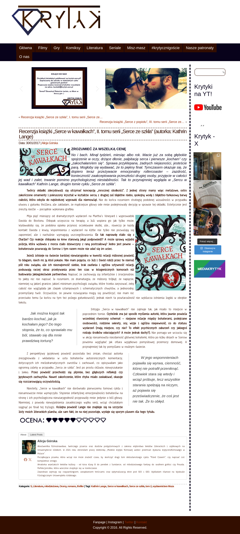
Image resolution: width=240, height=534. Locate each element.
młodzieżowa (51, 486)
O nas (24, 57)
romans (72, 486)
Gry (57, 48)
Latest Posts (36, 434)
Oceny (63, 486)
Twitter (129, 522)
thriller (80, 486)
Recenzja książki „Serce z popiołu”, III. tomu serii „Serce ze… (142, 122)
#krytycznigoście (166, 48)
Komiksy (73, 48)
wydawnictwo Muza (163, 486)
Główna (25, 48)
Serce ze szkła (136, 486)
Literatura (95, 48)
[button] (21, 88)
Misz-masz (136, 48)
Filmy (42, 48)
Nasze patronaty (200, 48)
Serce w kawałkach (117, 486)
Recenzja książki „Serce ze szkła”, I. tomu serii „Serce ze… (62, 117)
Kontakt (141, 522)
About (23, 434)
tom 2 (148, 486)
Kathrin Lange (98, 486)
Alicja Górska (50, 143)
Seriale (115, 48)
